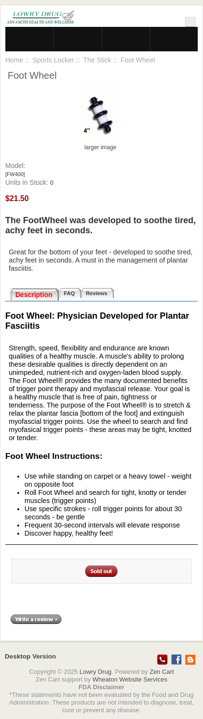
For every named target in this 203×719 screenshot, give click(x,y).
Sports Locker (53, 60)
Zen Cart (162, 671)
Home (14, 60)
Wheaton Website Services (130, 679)
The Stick (97, 60)
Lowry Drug (95, 671)
